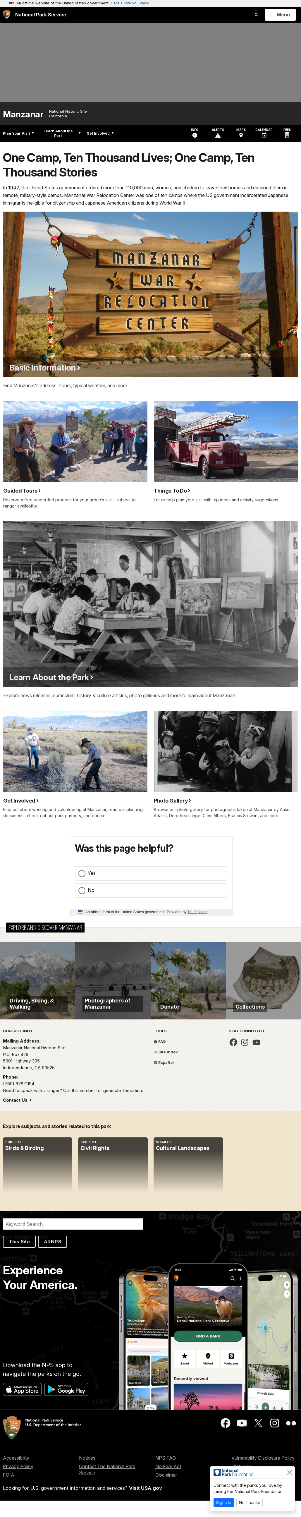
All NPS (52, 1258)
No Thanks (249, 1502)
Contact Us (16, 1117)
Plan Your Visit (18, 133)
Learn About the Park (62, 133)
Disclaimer (166, 1491)
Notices (87, 1474)
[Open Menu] (280, 15)
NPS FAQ (165, 1474)
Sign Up (223, 1502)
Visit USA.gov (145, 1504)
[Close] (289, 1472)
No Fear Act (168, 1483)
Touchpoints (197, 912)
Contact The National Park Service (107, 1486)
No (91, 890)
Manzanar (23, 114)
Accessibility (16, 1474)
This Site (19, 1258)
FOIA (8, 1491)
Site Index (166, 1068)
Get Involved (100, 133)
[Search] (73, 1241)
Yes (92, 873)
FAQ (160, 1058)
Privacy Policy (18, 1483)
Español (164, 1079)
